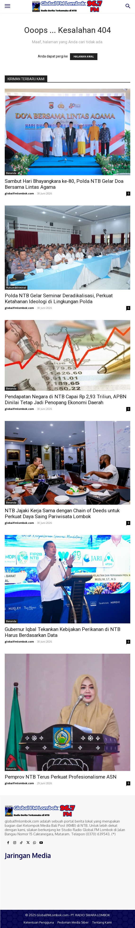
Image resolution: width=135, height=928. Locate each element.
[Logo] (67, 6)
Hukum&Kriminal (16, 287)
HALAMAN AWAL (84, 56)
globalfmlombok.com (19, 193)
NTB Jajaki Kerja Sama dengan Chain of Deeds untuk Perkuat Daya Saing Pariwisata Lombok (62, 513)
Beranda (11, 173)
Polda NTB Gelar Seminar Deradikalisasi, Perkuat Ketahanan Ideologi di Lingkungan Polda (59, 298)
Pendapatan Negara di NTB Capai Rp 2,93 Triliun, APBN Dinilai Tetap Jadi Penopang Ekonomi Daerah (65, 399)
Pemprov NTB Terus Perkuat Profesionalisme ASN (61, 777)
